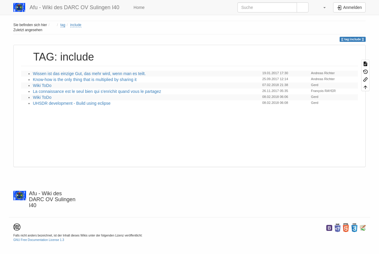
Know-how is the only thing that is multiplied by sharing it (84, 79)
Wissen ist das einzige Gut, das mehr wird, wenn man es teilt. (89, 73)
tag (62, 25)
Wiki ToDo (42, 85)
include (75, 25)
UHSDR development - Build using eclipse (71, 103)
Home (138, 7)
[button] (321, 7)
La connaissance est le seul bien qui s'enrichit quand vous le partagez (97, 91)
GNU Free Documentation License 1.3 (38, 240)
